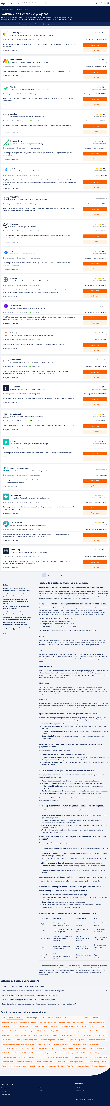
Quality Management (96, 1022)
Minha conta (78, 1087)
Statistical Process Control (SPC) (88, 1053)
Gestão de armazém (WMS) (97, 1040)
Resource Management (46, 1048)
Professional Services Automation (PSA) (93, 1035)
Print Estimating (93, 1062)
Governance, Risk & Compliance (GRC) (86, 1044)
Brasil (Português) (87, 1099)
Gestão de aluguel (98, 1026)
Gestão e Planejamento (10, 9)
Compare (96, 50)
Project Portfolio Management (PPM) (28, 1031)
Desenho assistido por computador (46, 1035)
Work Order (6, 1035)
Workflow (5, 1026)
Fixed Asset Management (85, 1048)
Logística (85, 1026)
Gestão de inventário (65, 1048)
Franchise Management (38, 1066)
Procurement (6, 1040)
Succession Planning (56, 1066)
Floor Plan (70, 1066)
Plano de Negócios (43, 1044)
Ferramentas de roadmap (44, 1062)
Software (40, 1090)
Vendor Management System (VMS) (53, 1040)
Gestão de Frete (7, 1062)
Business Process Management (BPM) (72, 1022)
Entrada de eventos (81, 1057)
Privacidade (4, 1088)
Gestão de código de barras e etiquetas (57, 1057)
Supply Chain (35, 1026)
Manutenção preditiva (100, 1066)
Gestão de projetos (14, 1018)
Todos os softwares (9, 24)
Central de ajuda (79, 1090)
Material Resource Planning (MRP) (14, 1053)
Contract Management (20, 1026)
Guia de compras (25, 24)
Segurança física (83, 1066)
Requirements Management (55, 1053)
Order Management (30, 1040)
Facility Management (69, 1035)
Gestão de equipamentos (11, 1057)
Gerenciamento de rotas (17, 1066)
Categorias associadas (51, 24)
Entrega (71, 1053)
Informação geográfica (10, 1048)
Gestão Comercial (47, 1018)
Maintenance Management (96, 1031)
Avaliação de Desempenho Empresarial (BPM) (18, 1044)
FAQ (37, 24)
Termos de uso (5, 1094)
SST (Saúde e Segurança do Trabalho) (85, 1018)
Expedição (100, 1048)
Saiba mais (95, 45)
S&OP (104, 1062)
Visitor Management (76, 1031)
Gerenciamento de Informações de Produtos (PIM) (61, 1026)
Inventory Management (22, 1035)
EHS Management (35, 1053)
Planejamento (7, 1031)
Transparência (5, 1091)
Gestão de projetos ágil (99, 1057)
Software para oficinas (76, 1062)
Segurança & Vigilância (77, 1040)
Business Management (48, 1022)
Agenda (17, 1040)
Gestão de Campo (31, 1018)
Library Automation (28, 1048)
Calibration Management (31, 1057)
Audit (4, 1066)
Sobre (40, 1087)
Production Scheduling (24, 1062)
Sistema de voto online (61, 1044)
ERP (3, 1018)
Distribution (61, 1062)
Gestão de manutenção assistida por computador (19, 1022)
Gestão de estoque (62, 1018)
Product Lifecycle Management (55, 1031)
